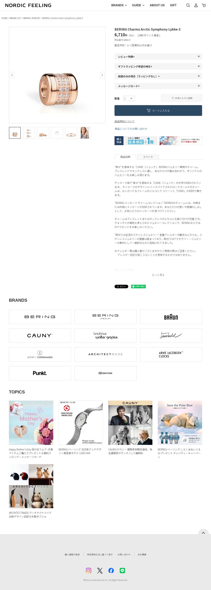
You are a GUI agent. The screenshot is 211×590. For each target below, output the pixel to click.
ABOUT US (157, 5)
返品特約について (125, 121)
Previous (12, 75)
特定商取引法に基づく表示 (98, 554)
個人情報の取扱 (67, 554)
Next (102, 75)
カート (204, 5)
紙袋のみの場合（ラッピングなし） (139, 76)
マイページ (196, 5)
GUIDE (136, 5)
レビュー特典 (127, 56)
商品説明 (125, 157)
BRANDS (117, 5)
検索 (188, 5)
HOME (4, 17)
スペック (148, 157)
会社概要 (148, 554)
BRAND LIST (15, 17)
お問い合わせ (127, 554)
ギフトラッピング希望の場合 (135, 66)
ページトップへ (203, 531)
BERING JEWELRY (31, 17)
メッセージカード (129, 86)
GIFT (173, 5)
